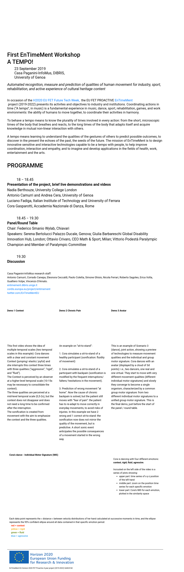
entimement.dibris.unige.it (22, 285)
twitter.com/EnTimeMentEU (23, 292)
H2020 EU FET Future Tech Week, (56, 100)
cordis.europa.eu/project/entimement (28, 289)
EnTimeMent (124, 100)
